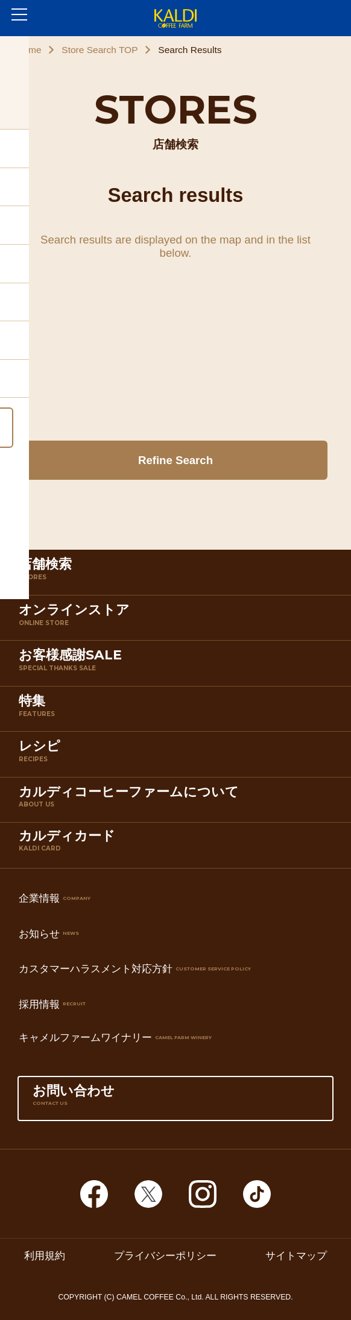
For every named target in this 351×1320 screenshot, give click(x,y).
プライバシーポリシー (165, 1256)
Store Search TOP (100, 50)
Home (28, 50)
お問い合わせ (175, 1101)
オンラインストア (178, 620)
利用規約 (44, 1256)
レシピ (178, 756)
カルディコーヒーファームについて (178, 802)
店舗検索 (178, 574)
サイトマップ (296, 1256)
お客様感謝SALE (178, 665)
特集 (178, 711)
